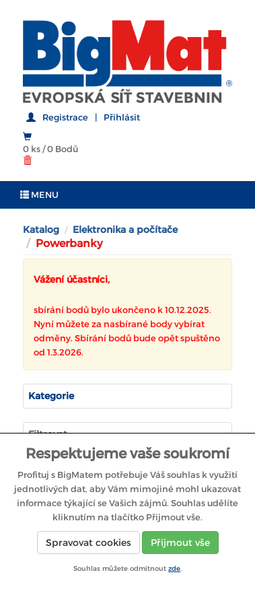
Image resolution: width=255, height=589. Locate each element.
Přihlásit (122, 117)
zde (174, 568)
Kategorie (51, 396)
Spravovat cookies (88, 542)
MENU (39, 195)
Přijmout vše (180, 542)
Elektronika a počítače (125, 229)
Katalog (41, 229)
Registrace (65, 117)
